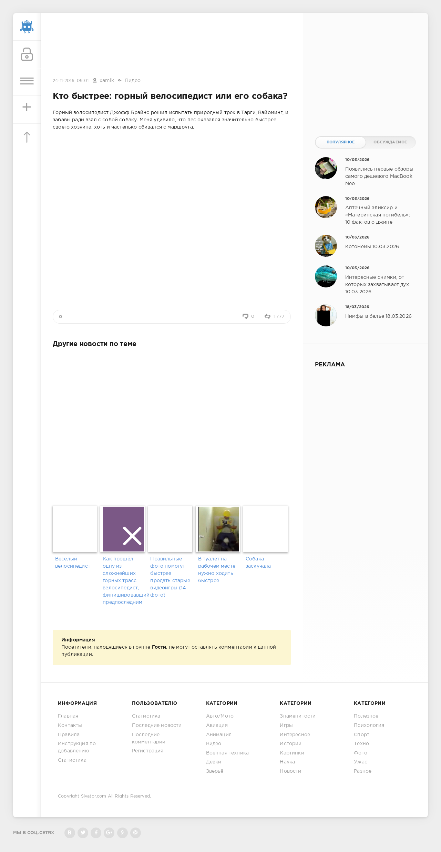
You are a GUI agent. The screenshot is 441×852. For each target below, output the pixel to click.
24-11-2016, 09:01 (71, 81)
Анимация (219, 735)
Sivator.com (93, 796)
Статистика (72, 760)
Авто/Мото (220, 716)
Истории (290, 744)
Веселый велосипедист (72, 562)
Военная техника (227, 753)
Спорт (361, 735)
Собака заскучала (258, 562)
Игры (286, 725)
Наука (287, 762)
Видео (133, 81)
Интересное (295, 735)
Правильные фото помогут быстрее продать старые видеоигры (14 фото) (170, 577)
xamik (107, 81)
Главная (68, 716)
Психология (369, 725)
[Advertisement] (172, 45)
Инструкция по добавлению (77, 747)
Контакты (70, 725)
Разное (362, 771)
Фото (360, 753)
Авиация (217, 725)
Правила (69, 735)
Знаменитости (298, 716)
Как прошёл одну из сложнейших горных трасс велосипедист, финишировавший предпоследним (124, 581)
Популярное (341, 142)
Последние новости (157, 725)
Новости (290, 771)
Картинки (292, 753)
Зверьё (215, 771)
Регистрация (148, 751)
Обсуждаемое (390, 142)
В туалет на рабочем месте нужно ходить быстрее (216, 570)
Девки (214, 762)
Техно (361, 744)
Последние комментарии (149, 738)
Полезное (366, 716)
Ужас (360, 762)
